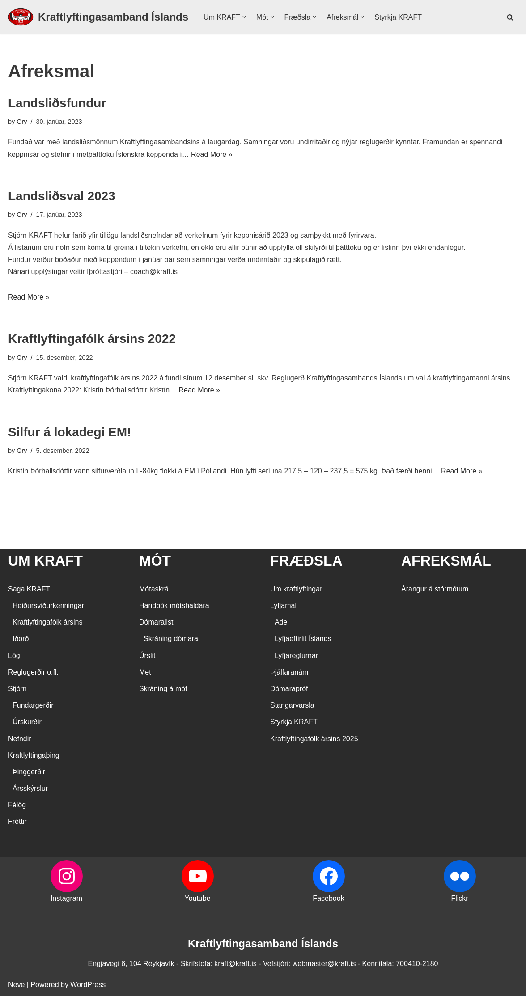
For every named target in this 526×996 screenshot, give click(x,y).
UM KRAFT (45, 561)
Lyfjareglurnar (296, 655)
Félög (17, 805)
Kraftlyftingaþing (33, 755)
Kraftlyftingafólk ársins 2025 (314, 739)
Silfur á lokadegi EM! (69, 432)
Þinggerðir (29, 772)
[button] (244, 17)
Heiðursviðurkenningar (48, 605)
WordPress (88, 984)
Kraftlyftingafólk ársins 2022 (92, 339)
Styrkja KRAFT (398, 17)
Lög (14, 655)
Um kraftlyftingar (296, 589)
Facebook (328, 898)
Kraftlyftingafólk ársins (48, 622)
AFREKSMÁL (446, 561)
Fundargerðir (33, 705)
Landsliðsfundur (57, 103)
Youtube (197, 898)
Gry (22, 121)
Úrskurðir (27, 722)
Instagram (66, 898)
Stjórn (17, 688)
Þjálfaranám (289, 672)
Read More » (212, 154)
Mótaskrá (154, 589)
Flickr (459, 898)
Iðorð (21, 638)
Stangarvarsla (292, 705)
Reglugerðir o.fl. (33, 672)
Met (145, 672)
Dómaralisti (157, 622)
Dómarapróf (289, 688)
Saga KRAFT (29, 589)
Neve (16, 984)
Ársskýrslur (30, 788)
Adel (282, 622)
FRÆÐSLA (306, 561)
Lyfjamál (283, 605)
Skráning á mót (163, 688)
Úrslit (147, 655)
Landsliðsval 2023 (61, 196)
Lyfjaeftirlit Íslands (303, 638)
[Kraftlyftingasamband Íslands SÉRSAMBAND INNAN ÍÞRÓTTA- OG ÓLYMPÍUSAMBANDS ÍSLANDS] (98, 17)
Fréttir (17, 821)
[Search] (510, 17)
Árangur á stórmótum (434, 589)
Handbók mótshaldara (174, 605)
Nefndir (19, 739)
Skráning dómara (171, 638)
